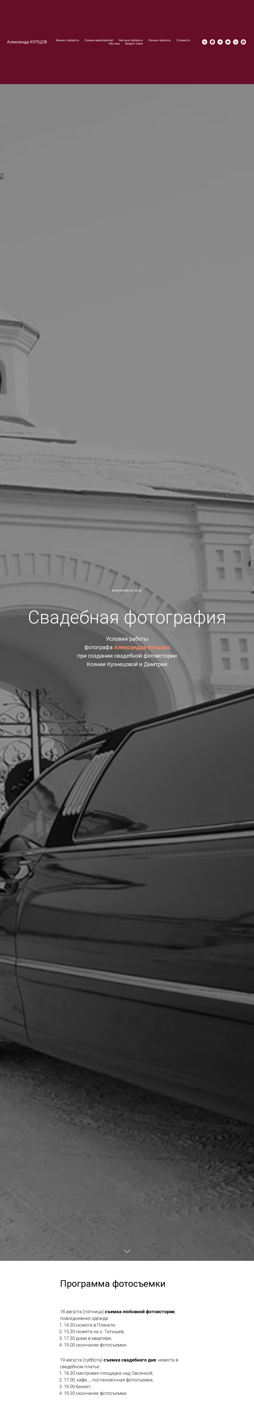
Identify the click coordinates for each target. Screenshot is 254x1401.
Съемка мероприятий (98, 40)
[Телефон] (235, 42)
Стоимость (183, 40)
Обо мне (114, 43)
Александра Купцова (142, 647)
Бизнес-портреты (67, 40)
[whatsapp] (212, 42)
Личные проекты (159, 40)
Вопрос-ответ (134, 43)
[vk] (204, 42)
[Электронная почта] (228, 42)
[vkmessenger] (243, 42)
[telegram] (220, 42)
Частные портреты (130, 40)
